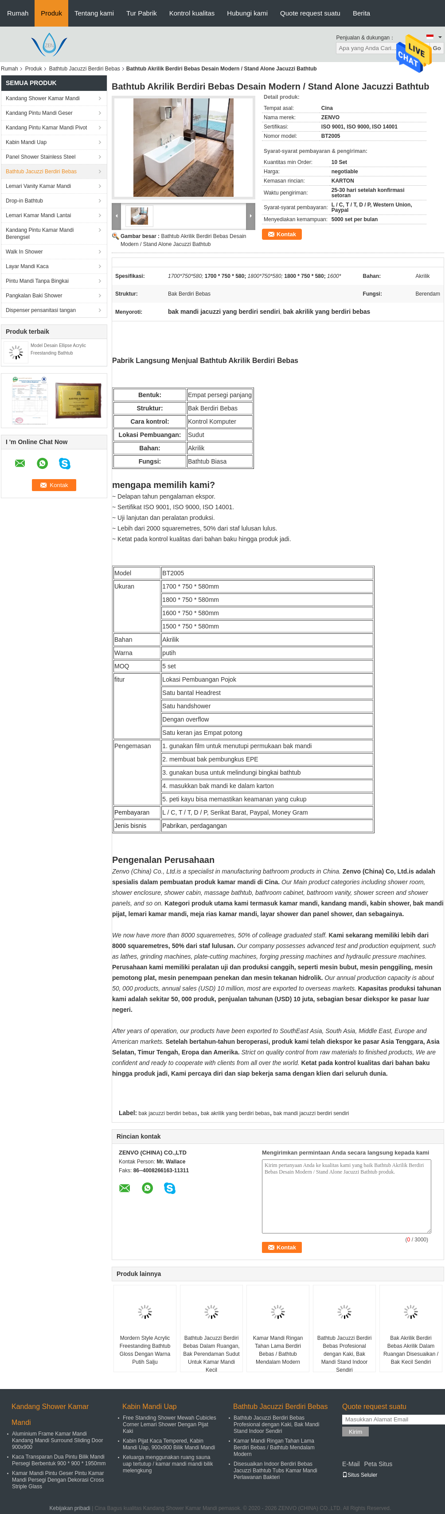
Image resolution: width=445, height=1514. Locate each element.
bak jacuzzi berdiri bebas (168, 1113)
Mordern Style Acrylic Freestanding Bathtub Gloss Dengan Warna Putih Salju (145, 1350)
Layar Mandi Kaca (27, 266)
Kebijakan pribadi (70, 1508)
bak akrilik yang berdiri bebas (235, 1113)
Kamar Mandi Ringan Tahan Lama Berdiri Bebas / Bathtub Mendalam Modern (278, 1350)
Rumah (17, 13)
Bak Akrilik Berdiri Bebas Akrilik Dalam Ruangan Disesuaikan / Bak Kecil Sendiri (410, 1350)
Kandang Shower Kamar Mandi (43, 98)
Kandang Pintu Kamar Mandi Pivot (46, 128)
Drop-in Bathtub (24, 201)
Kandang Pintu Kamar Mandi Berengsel (40, 233)
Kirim (355, 1431)
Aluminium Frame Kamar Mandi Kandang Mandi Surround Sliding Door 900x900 (57, 1440)
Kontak (286, 234)
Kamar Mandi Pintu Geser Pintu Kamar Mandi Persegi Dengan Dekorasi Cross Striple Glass (58, 1480)
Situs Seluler (359, 1475)
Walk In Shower (24, 252)
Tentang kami (94, 13)
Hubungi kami (247, 13)
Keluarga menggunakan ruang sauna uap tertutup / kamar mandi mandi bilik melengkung (168, 1464)
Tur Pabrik (141, 13)
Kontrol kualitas (192, 13)
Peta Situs (378, 1463)
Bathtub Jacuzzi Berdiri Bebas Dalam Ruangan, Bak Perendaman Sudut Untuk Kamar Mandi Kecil (211, 1354)
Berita (361, 13)
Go (437, 48)
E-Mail (351, 1463)
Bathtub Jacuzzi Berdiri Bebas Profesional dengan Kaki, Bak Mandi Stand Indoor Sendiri (344, 1354)
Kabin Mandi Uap (26, 142)
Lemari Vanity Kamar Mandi (38, 186)
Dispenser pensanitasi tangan (41, 310)
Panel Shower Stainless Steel (40, 157)
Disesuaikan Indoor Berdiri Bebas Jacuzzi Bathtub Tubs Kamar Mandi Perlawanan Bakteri (275, 1470)
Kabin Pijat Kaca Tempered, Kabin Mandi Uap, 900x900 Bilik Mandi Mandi (169, 1444)
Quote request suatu (310, 13)
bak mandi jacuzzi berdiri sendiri (311, 1113)
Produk (51, 13)
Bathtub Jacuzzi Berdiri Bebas (84, 69)
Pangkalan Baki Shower (34, 296)
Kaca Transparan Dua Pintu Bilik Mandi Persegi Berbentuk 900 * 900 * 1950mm (58, 1460)
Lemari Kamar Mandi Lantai (38, 215)
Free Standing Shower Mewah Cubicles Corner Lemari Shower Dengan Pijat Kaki (169, 1424)
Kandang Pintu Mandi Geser (39, 113)
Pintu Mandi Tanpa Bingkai (37, 281)
